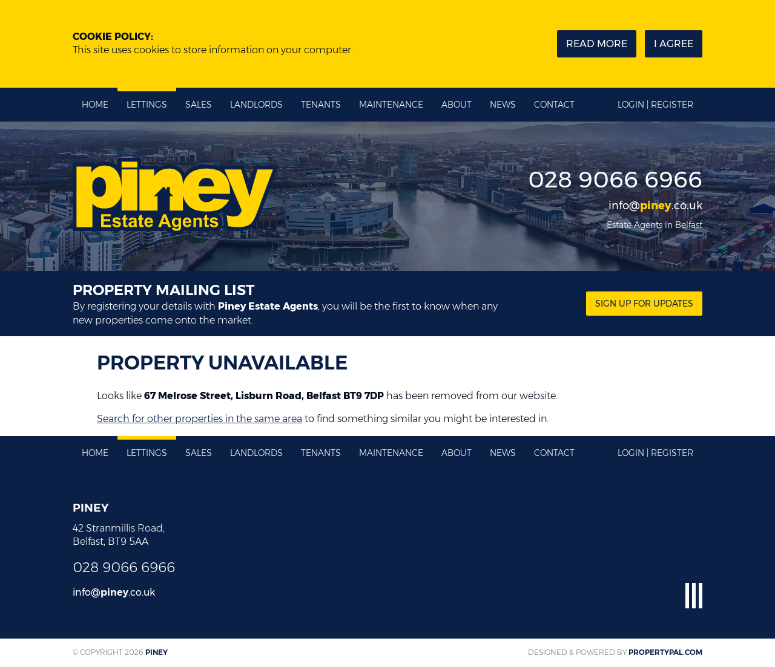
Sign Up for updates (644, 303)
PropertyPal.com (665, 652)
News (503, 104)
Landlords (256, 104)
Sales (198, 104)
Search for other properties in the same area (199, 419)
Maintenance (391, 104)
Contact (554, 104)
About (456, 104)
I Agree (673, 44)
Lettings (147, 104)
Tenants (321, 104)
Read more (596, 44)
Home (95, 104)
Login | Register (655, 104)
